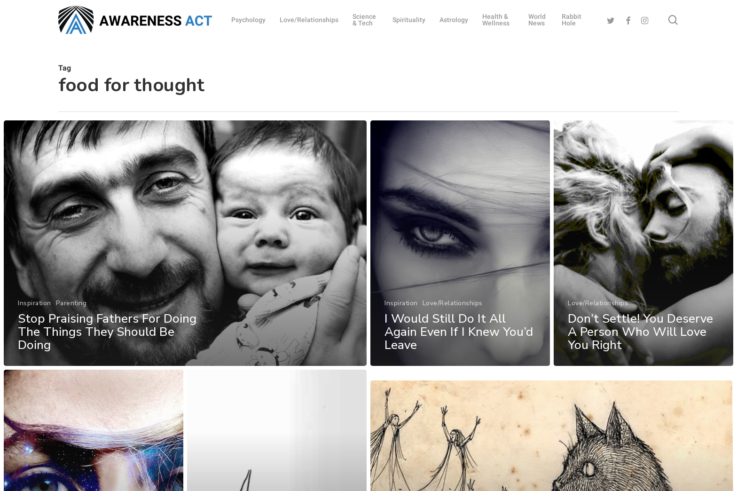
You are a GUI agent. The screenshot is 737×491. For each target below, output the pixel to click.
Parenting (71, 303)
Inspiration (34, 303)
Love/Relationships (453, 303)
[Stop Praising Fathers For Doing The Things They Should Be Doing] (185, 243)
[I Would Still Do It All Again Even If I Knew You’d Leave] (460, 243)
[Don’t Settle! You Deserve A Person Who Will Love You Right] (644, 265)
